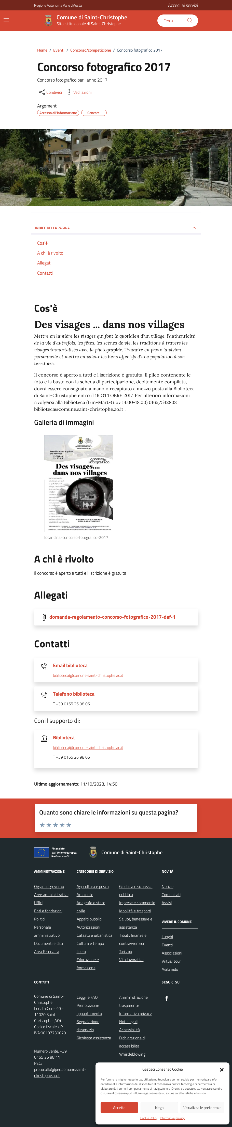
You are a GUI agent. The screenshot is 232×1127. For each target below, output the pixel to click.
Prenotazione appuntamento (89, 1009)
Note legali (128, 1022)
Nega (159, 1107)
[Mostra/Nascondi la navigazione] (6, 20)
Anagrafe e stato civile (91, 907)
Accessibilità (129, 1030)
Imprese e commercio (137, 903)
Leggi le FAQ (87, 997)
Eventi (167, 945)
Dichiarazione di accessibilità (132, 1042)
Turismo (125, 951)
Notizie (167, 886)
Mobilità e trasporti (135, 911)
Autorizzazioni (88, 927)
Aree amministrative (51, 894)
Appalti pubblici (89, 919)
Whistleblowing (132, 1054)
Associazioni (172, 953)
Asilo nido (170, 969)
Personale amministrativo (47, 931)
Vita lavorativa (131, 960)
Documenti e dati (48, 943)
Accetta (119, 1107)
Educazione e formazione (88, 964)
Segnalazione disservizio (88, 1026)
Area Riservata (46, 951)
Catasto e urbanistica (94, 935)
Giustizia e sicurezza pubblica (136, 890)
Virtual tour (171, 961)
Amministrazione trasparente (133, 1001)
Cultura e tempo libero (90, 947)
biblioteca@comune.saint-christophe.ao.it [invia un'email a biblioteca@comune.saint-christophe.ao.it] (88, 675)
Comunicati (171, 894)
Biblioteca (64, 737)
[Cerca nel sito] (177, 20)
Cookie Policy (148, 1118)
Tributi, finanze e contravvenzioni (132, 939)
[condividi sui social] (50, 92)
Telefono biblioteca (73, 694)
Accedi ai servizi (183, 5)
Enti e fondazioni (48, 911)
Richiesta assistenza (94, 1038)
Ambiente (85, 894)
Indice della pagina (116, 228)
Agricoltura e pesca (93, 886)
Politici (39, 919)
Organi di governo (49, 886)
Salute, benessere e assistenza (135, 923)
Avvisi (167, 903)
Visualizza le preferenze (202, 1107)
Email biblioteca (70, 665)
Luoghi (167, 937)
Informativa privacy (172, 1118)
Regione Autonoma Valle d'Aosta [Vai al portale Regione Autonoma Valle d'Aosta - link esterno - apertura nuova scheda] (58, 5)
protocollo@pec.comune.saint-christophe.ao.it (60, 1072)
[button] (221, 1069)
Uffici (38, 903)
